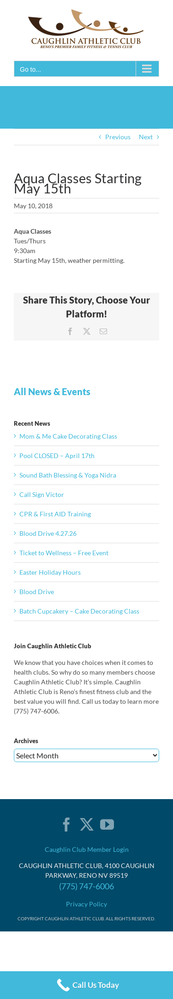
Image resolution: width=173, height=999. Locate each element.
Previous (118, 137)
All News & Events (52, 391)
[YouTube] (107, 824)
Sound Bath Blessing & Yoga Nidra (67, 475)
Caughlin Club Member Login (87, 849)
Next (146, 137)
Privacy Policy (86, 904)
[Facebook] (66, 824)
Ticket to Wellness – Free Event (63, 553)
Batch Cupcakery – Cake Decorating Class (79, 611)
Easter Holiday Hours (50, 572)
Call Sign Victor (41, 494)
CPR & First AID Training (55, 514)
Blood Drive (36, 592)
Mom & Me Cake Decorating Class (68, 436)
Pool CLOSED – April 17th (57, 455)
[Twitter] (87, 824)
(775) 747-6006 (86, 886)
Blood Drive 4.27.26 (48, 533)
